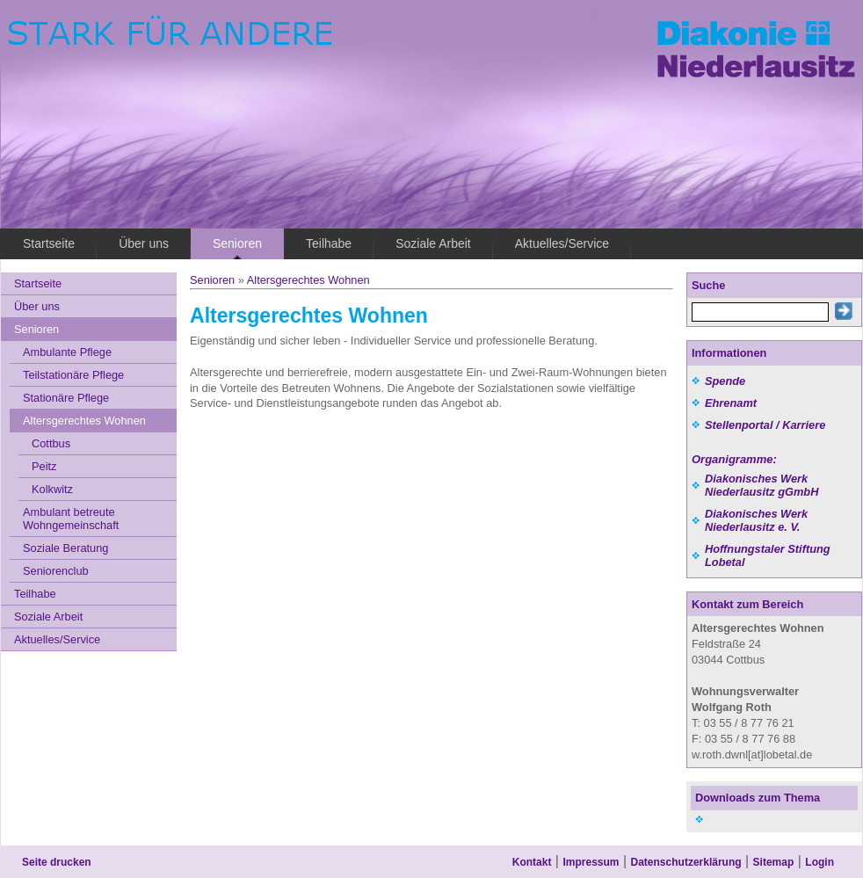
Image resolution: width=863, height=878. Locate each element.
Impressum (590, 862)
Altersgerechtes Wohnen (308, 280)
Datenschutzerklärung (686, 862)
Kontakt (532, 862)
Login (819, 862)
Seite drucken (56, 862)
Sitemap (773, 862)
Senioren (212, 280)
